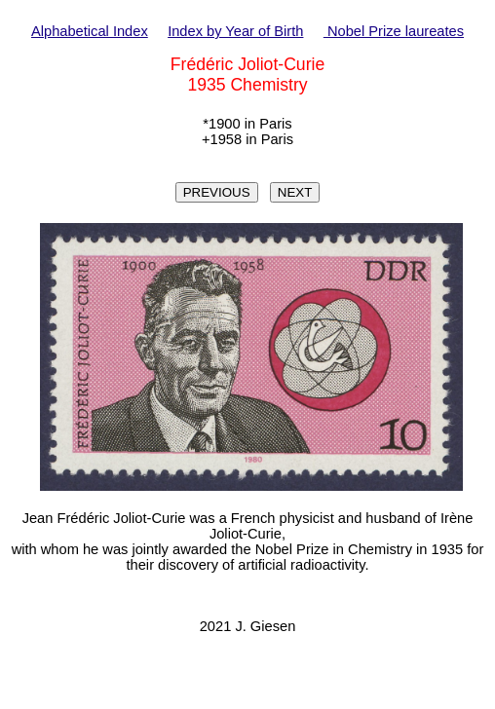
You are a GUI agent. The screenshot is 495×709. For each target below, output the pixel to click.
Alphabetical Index (89, 31)
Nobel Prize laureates (394, 31)
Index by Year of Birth (235, 31)
